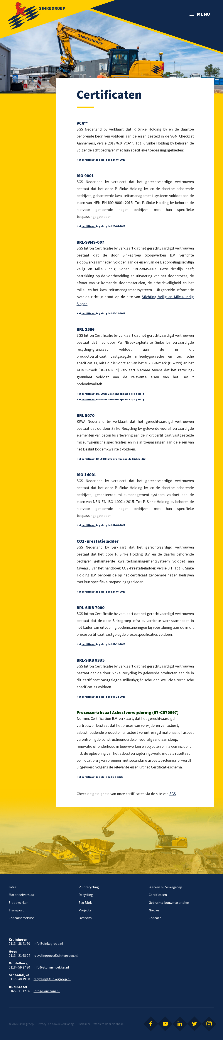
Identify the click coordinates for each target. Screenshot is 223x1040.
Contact (155, 918)
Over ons (85, 918)
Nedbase (118, 1024)
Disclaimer (83, 1024)
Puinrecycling (89, 887)
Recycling (86, 894)
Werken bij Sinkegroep (165, 887)
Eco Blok (85, 902)
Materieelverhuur (21, 894)
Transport (16, 910)
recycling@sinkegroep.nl (52, 979)
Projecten (86, 910)
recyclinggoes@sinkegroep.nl (56, 955)
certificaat (89, 159)
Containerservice (21, 918)
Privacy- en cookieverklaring (55, 1024)
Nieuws (154, 910)
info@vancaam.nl (47, 991)
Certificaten (158, 894)
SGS (172, 793)
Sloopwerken (18, 902)
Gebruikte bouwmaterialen (169, 902)
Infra (12, 887)
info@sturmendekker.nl (51, 967)
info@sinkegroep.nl (48, 943)
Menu (203, 14)
